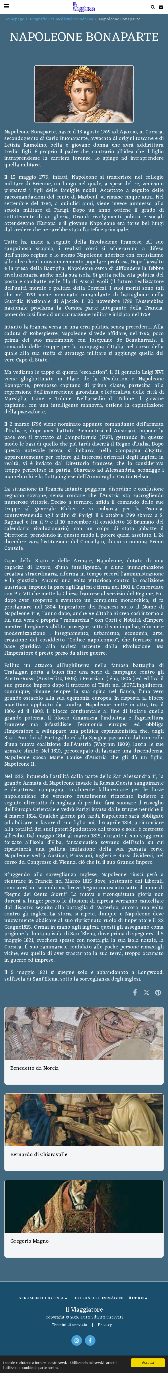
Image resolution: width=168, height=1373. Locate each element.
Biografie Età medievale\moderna (61, 19)
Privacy (105, 1325)
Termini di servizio (69, 1325)
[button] (153, 7)
